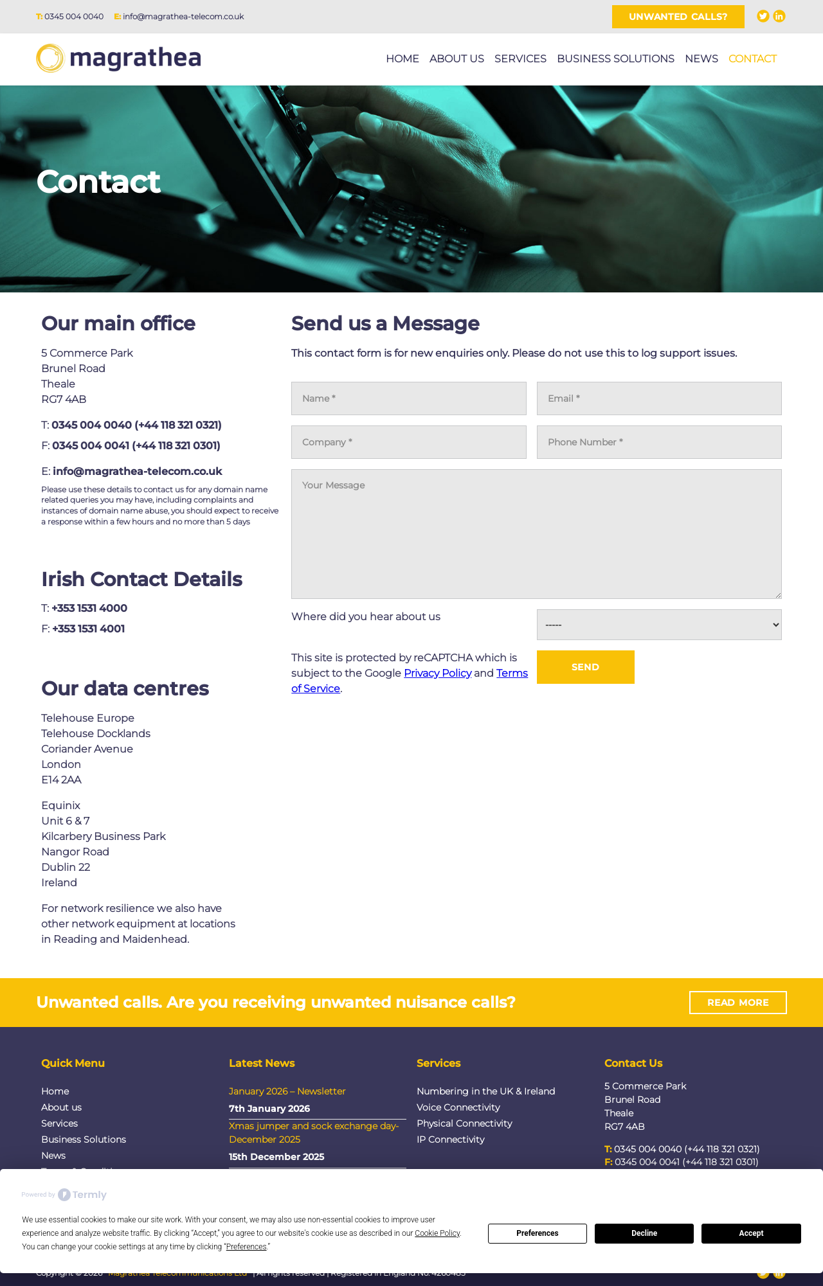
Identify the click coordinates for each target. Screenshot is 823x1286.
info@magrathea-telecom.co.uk (183, 16)
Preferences (537, 1233)
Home (402, 59)
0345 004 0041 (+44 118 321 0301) (136, 446)
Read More (737, 1006)
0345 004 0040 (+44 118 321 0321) (136, 425)
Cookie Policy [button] (437, 1233)
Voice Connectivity (458, 1107)
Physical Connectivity (464, 1123)
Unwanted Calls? (678, 16)
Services (520, 59)
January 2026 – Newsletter (287, 1091)
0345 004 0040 (74, 16)
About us (457, 59)
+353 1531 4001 (88, 633)
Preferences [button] (246, 1246)
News (701, 59)
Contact (752, 59)
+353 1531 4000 (89, 612)
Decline (644, 1233)
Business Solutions (615, 59)
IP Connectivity (450, 1139)
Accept (751, 1233)
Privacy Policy (437, 673)
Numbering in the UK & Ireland (486, 1091)
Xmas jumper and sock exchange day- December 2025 (314, 1132)
